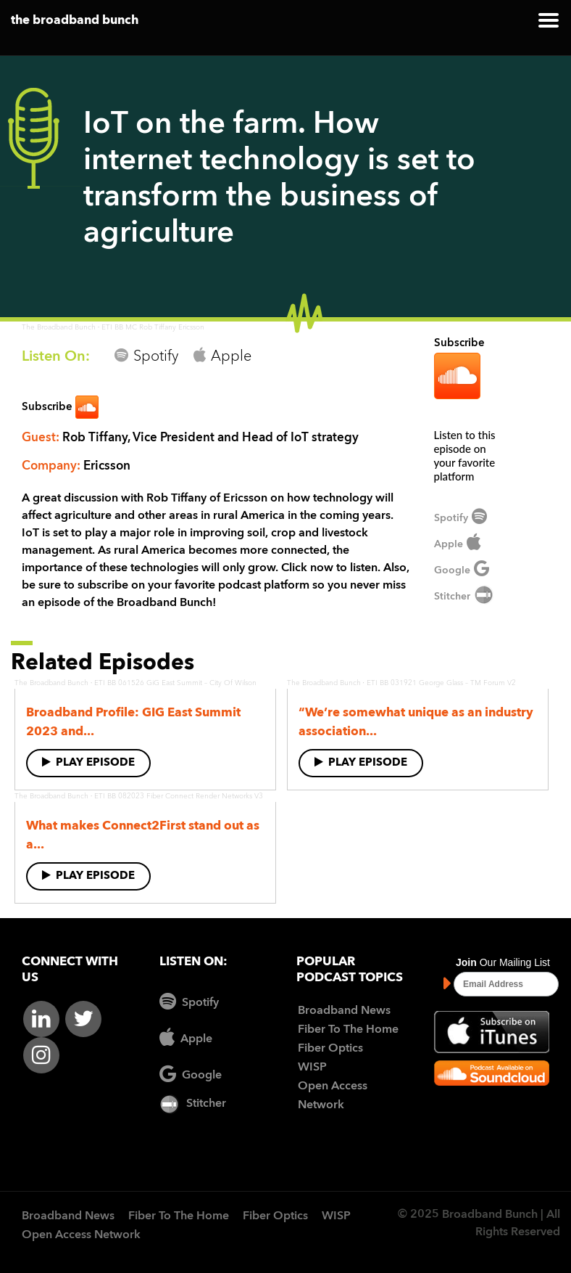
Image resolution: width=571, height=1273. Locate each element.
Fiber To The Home (348, 1030)
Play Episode (88, 762)
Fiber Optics (330, 1049)
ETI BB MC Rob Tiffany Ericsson (152, 327)
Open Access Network (81, 1235)
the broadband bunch (74, 21)
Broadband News (344, 1011)
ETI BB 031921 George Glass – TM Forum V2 (441, 683)
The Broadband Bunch (59, 327)
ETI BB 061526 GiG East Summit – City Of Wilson (175, 683)
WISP (312, 1067)
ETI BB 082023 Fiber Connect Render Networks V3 (178, 796)
